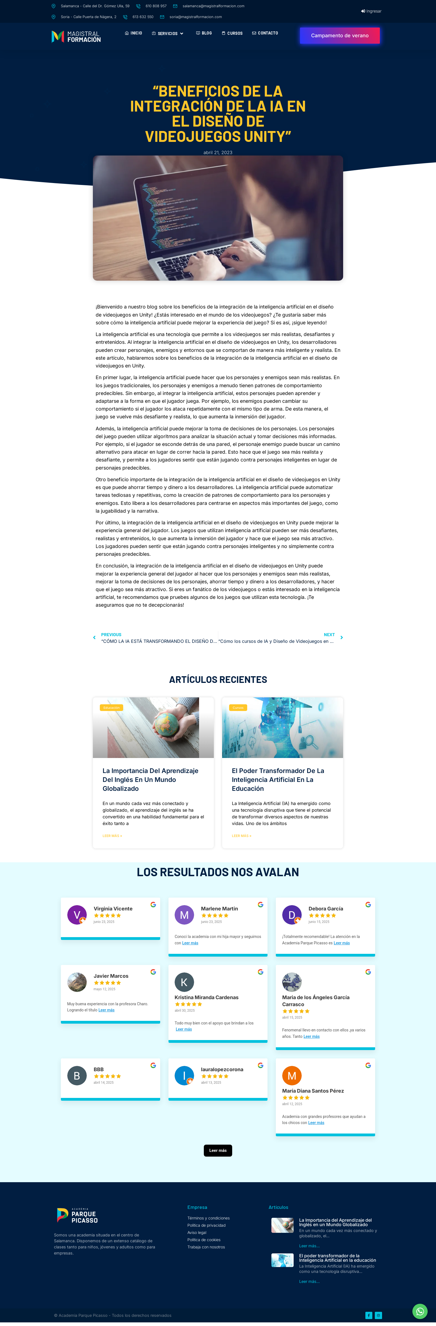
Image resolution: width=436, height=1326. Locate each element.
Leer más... (309, 1248)
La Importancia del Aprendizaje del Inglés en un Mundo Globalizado (151, 780)
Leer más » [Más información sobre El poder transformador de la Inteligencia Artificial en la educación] (241, 836)
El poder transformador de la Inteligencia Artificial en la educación (278, 780)
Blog (204, 33)
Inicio (133, 33)
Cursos (232, 33)
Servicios (169, 33)
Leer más (210, 943)
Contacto (265, 33)
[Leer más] (218, 1161)
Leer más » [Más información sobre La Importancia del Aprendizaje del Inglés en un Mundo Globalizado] (112, 836)
